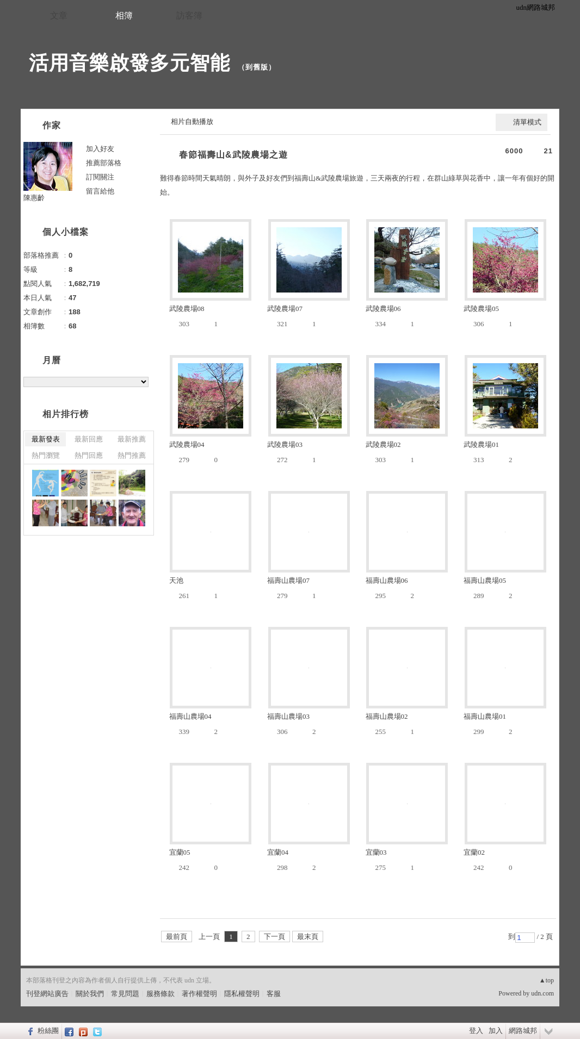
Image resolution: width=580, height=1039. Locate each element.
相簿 (124, 15)
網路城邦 (523, 1030)
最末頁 (307, 936)
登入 (476, 1030)
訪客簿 (189, 15)
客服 (274, 994)
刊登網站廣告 (47, 994)
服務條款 (160, 994)
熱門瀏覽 (46, 455)
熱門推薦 (132, 455)
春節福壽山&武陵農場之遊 (233, 154)
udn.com (542, 993)
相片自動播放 (192, 121)
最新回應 (89, 439)
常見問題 (125, 994)
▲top (546, 980)
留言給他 (100, 191)
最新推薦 (132, 439)
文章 (58, 15)
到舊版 (256, 67)
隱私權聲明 (242, 994)
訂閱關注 (100, 177)
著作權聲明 (199, 994)
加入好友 (100, 149)
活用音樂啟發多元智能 (129, 63)
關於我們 (90, 994)
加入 (496, 1030)
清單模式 (527, 122)
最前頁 (176, 936)
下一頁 (274, 936)
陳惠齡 (34, 198)
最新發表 (46, 439)
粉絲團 (48, 1030)
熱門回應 (89, 455)
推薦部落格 (103, 163)
